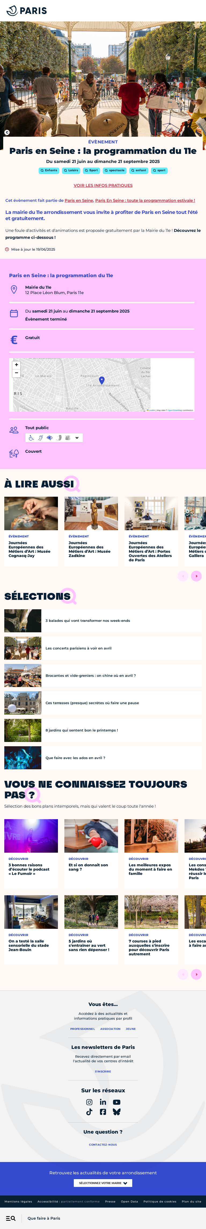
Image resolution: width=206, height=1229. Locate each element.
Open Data (129, 1201)
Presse (110, 1201)
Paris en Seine (79, 200)
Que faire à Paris (44, 1218)
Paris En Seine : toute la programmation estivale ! (145, 200)
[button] (102, 380)
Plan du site (191, 1201)
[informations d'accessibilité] (54, 437)
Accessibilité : (69, 1201)
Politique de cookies (160, 1201)
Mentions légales (18, 1201)
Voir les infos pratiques (103, 185)
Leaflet (151, 410)
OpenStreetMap (175, 410)
